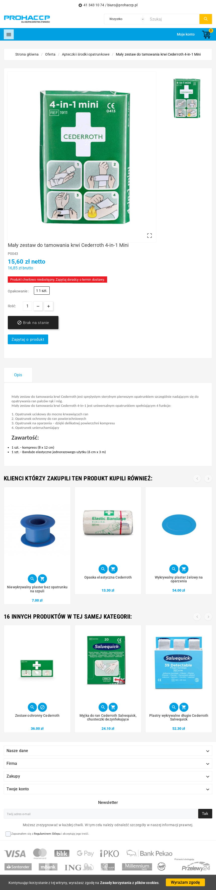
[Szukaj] (173, 19)
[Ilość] (27, 306)
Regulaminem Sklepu (47, 833)
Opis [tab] (18, 375)
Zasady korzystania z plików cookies (129, 883)
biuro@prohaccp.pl (122, 5)
